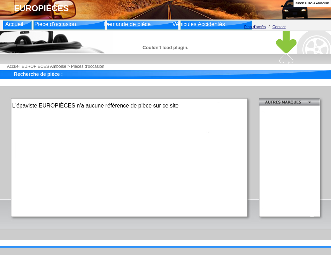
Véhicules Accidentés (198, 24)
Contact (279, 27)
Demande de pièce (127, 24)
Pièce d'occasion (55, 24)
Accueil (14, 24)
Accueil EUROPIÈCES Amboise (36, 66)
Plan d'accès (255, 27)
